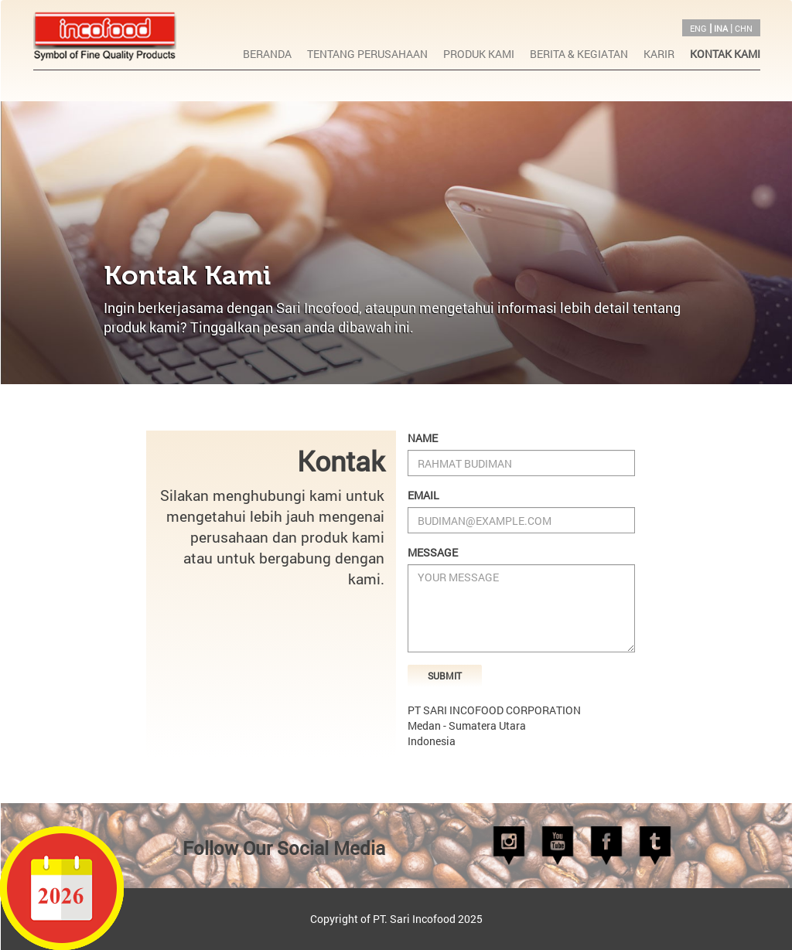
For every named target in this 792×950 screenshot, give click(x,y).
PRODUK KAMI (478, 53)
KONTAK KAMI (725, 53)
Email (423, 495)
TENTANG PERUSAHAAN (367, 53)
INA (721, 28)
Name (423, 438)
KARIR (659, 53)
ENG (698, 28)
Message (433, 552)
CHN (744, 28)
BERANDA (267, 53)
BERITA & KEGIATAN (579, 53)
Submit (445, 675)
